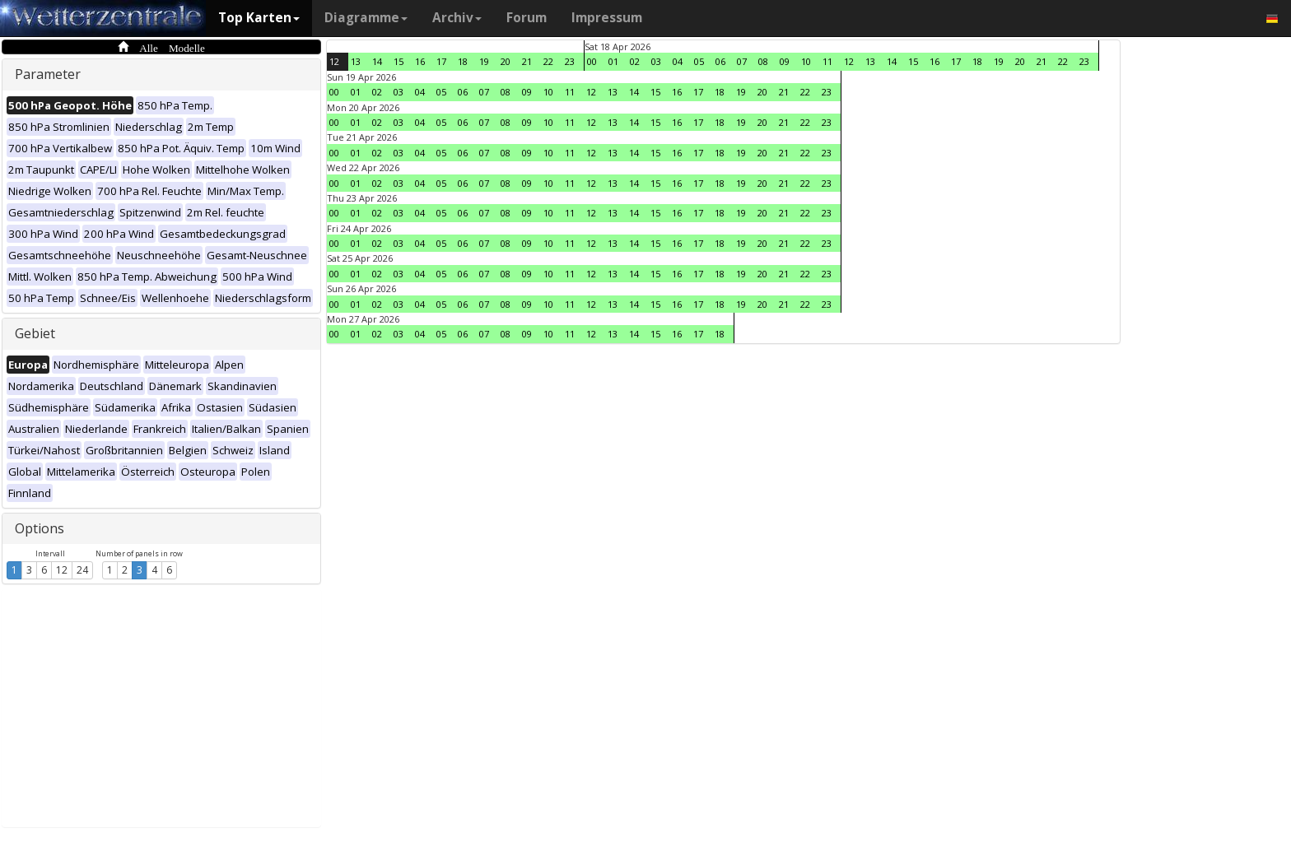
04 (678, 61)
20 (505, 61)
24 (82, 570)
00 (592, 61)
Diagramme (366, 17)
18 (463, 61)
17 (441, 61)
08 (763, 61)
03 (656, 61)
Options (39, 528)
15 (398, 61)
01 (613, 61)
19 (484, 61)
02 (635, 61)
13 (356, 61)
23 (570, 61)
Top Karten (259, 17)
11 (827, 61)
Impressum (606, 17)
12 (62, 570)
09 (785, 61)
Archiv (457, 17)
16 (420, 61)
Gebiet (35, 333)
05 (699, 61)
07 (742, 61)
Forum (526, 17)
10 (806, 61)
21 (527, 61)
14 (377, 61)
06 (720, 61)
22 (548, 61)
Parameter (48, 74)
